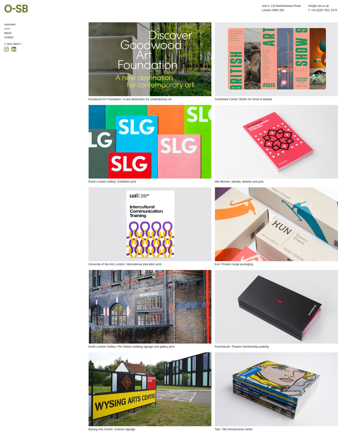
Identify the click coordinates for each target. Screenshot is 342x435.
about (7, 33)
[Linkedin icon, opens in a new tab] (13, 49)
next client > (14, 44)
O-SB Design (16, 9)
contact (9, 37)
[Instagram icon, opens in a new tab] (7, 48)
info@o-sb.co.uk (318, 6)
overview (9, 24)
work (7, 28)
